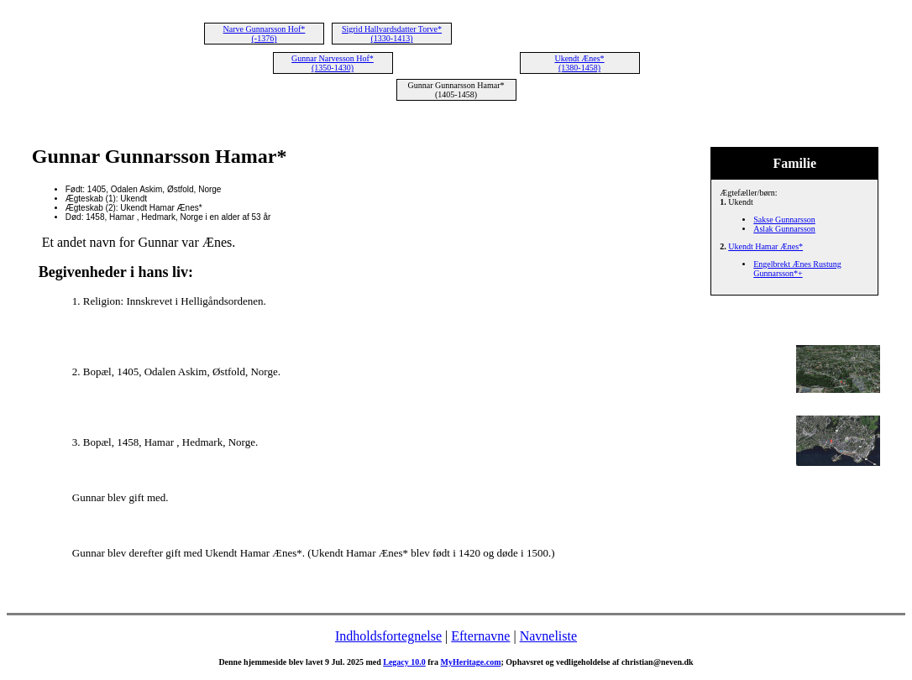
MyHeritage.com (471, 662)
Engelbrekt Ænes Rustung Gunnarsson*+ (797, 268)
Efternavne (480, 636)
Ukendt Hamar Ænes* (765, 246)
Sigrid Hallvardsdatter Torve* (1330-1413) (392, 33)
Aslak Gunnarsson (784, 228)
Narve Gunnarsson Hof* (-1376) (264, 33)
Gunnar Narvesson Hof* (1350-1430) (332, 63)
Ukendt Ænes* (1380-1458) (579, 63)
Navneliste (548, 636)
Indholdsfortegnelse (388, 636)
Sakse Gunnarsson (784, 219)
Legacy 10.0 (404, 662)
